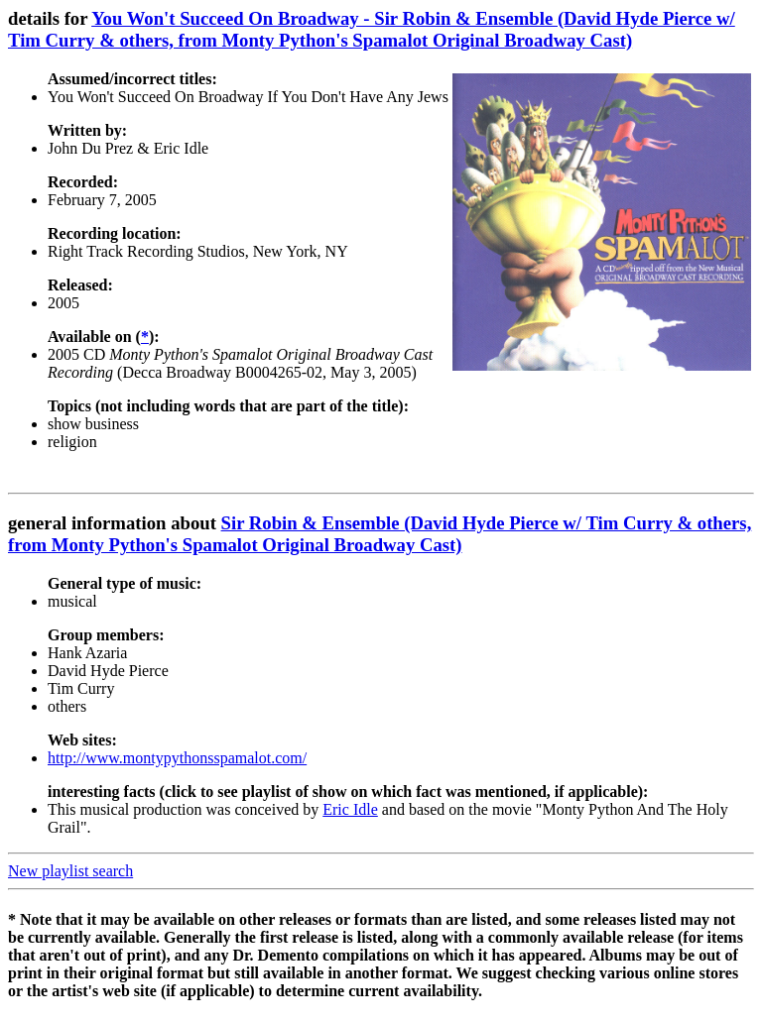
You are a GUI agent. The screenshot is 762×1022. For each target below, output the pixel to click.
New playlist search (70, 870)
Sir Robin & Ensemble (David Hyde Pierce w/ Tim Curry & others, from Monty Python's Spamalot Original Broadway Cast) (379, 533)
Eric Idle (350, 809)
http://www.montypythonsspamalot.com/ (177, 757)
